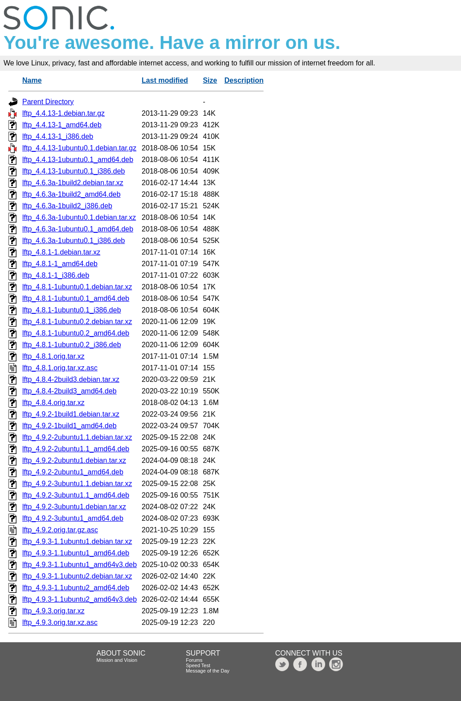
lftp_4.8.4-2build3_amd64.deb (69, 391)
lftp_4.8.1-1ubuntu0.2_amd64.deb (75, 333)
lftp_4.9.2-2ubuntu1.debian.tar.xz (74, 460)
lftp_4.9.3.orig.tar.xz (53, 611)
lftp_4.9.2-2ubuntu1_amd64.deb (72, 472)
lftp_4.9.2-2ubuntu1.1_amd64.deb (75, 449)
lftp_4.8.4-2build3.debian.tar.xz (70, 379)
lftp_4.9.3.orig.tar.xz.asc (60, 622)
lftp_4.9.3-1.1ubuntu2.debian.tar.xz (77, 576)
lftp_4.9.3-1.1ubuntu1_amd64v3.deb (79, 564)
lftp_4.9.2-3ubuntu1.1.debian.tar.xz (77, 483)
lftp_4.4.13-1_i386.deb (57, 136)
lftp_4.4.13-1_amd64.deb (62, 125)
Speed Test (198, 665)
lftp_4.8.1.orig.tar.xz (53, 356)
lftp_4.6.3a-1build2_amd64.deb (71, 194)
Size (210, 80)
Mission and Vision (117, 660)
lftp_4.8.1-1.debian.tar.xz (61, 252)
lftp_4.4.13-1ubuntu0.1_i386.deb (73, 171)
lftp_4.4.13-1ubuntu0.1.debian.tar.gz (79, 148)
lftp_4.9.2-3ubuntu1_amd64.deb (72, 518)
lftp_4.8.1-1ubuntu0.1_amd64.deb (75, 298)
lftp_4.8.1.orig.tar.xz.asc (60, 368)
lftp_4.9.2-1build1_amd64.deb (69, 426)
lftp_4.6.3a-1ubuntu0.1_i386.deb (73, 240)
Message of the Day (207, 670)
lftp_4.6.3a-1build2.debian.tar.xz (72, 182)
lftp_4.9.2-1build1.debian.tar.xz (70, 414)
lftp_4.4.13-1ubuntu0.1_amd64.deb (77, 159)
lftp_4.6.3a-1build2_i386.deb (67, 206)
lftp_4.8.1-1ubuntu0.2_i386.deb (71, 344)
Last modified (165, 80)
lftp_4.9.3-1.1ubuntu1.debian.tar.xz (77, 541)
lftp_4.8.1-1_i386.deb (55, 275)
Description (244, 80)
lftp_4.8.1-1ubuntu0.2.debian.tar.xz (77, 321)
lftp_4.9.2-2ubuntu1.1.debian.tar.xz (77, 437)
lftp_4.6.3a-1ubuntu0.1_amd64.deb (77, 229)
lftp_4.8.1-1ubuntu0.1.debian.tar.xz (77, 287)
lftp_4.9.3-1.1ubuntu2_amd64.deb (75, 588)
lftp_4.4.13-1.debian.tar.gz (63, 113)
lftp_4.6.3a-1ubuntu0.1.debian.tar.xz (79, 217)
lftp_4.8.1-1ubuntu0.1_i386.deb (71, 310)
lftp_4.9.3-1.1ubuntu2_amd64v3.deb (79, 599)
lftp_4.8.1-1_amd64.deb (60, 263)
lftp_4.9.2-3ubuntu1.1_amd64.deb (75, 495)
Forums (194, 660)
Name (32, 80)
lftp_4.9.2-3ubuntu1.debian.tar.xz (74, 507)
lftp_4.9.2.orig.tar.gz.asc (60, 530)
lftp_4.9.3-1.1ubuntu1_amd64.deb (75, 553)
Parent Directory (48, 101)
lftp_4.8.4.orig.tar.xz (53, 402)
